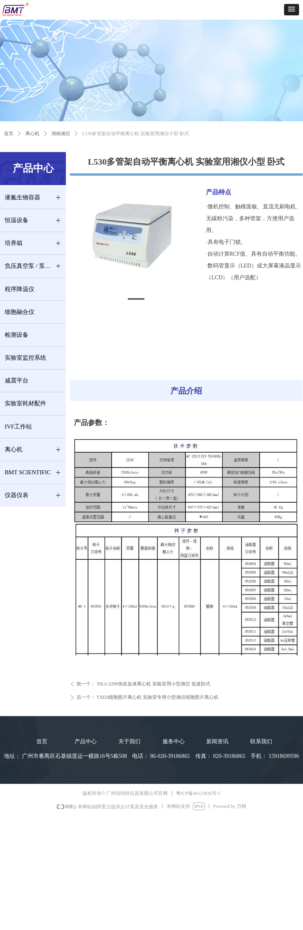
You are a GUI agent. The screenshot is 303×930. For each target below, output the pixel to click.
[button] (291, 9)
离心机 (32, 133)
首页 (8, 133)
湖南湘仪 (60, 133)
